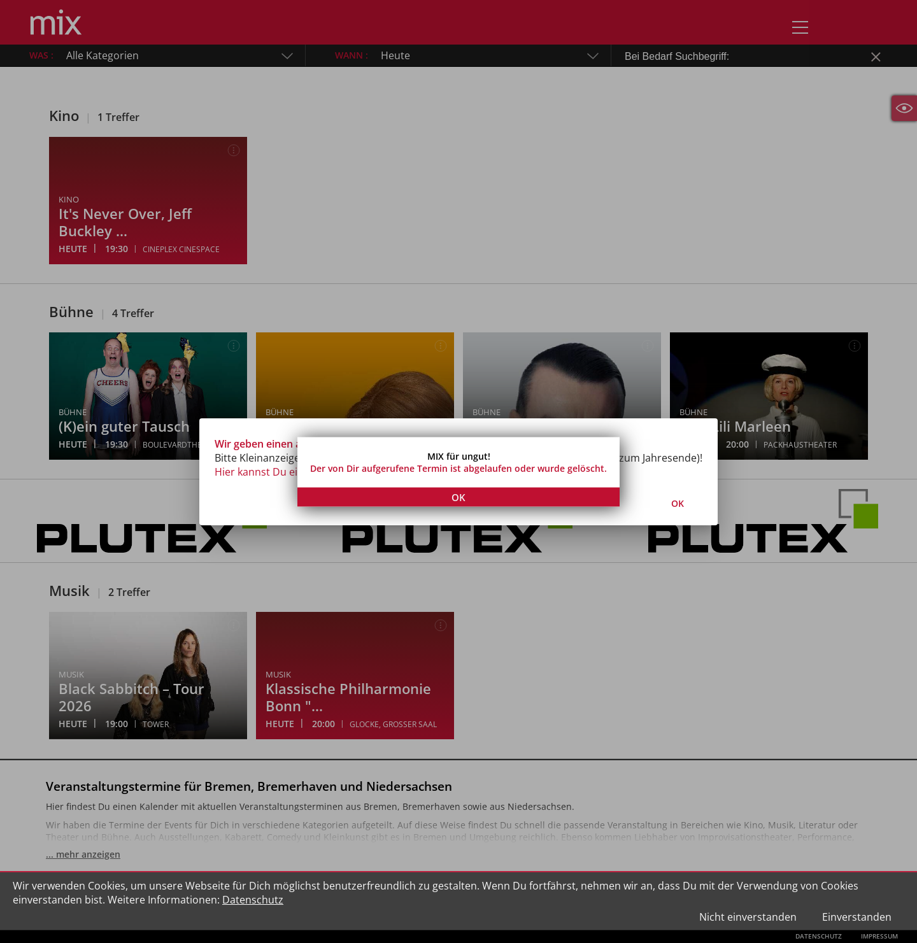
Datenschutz (252, 900)
